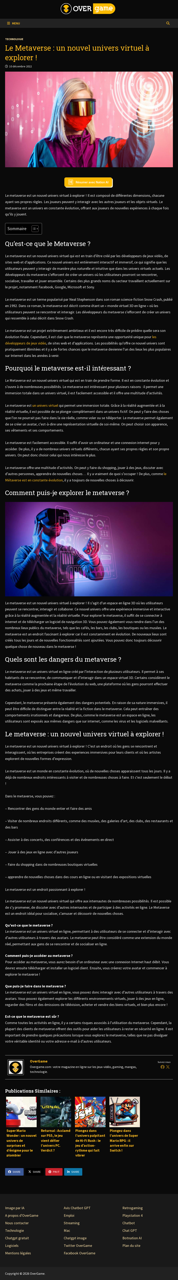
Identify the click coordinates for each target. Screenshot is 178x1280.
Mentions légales (18, 1253)
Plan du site (131, 1245)
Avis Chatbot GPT (77, 1208)
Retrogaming (132, 1208)
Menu (13, 23)
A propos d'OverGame (21, 1215)
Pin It (53, 1172)
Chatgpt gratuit (17, 1238)
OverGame (38, 1061)
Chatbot (128, 1223)
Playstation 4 (132, 1215)
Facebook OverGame (79, 1253)
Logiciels (12, 1245)
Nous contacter (17, 1223)
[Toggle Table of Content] (33, 228)
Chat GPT (129, 1230)
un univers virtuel (45, 405)
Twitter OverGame (78, 1245)
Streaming (72, 1223)
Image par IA (14, 1208)
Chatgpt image (75, 1238)
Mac (67, 1230)
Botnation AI (132, 1238)
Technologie (14, 39)
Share (14, 1172)
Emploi (69, 1215)
